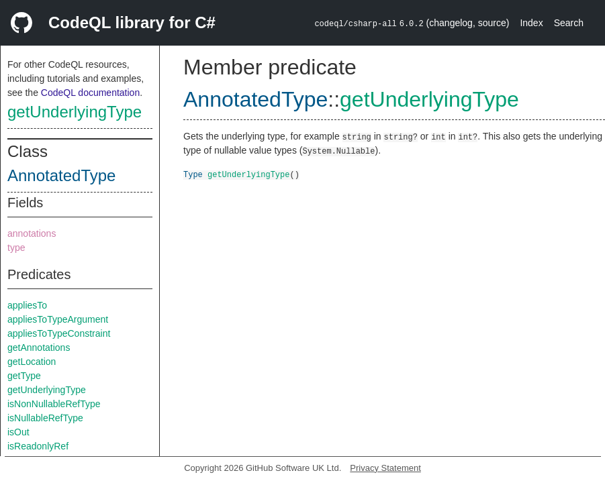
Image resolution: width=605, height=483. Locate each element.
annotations (31, 233)
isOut (18, 432)
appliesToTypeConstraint (58, 333)
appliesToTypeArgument (57, 319)
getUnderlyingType (74, 112)
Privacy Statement (385, 468)
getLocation (31, 361)
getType (24, 375)
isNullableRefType (45, 418)
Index (531, 22)
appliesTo (27, 305)
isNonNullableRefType (54, 403)
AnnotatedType (61, 175)
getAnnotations (38, 347)
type (16, 247)
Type (193, 174)
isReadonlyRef (37, 446)
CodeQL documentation (90, 92)
